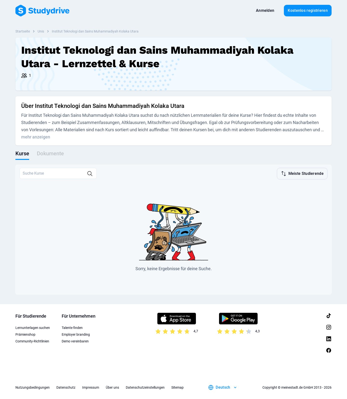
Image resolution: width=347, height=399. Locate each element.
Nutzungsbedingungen (32, 387)
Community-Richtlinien (32, 341)
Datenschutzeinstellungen (145, 387)
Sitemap (177, 387)
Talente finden (72, 327)
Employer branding (76, 334)
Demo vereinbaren (75, 341)
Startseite (22, 31)
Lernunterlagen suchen (32, 327)
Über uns (112, 387)
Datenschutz (65, 387)
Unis (41, 31)
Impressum (90, 387)
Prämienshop (25, 334)
